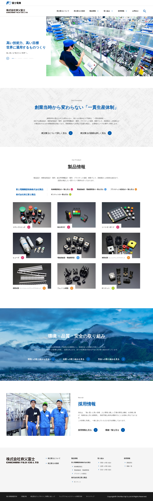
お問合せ (135, 11)
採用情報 (121, 11)
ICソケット (77, 482)
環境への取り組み (105, 462)
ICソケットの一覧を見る (59, 194)
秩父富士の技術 (79, 11)
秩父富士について (63, 11)
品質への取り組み (105, 466)
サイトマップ (90, 496)
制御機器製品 (78, 466)
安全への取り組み (105, 469)
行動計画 (24, 496)
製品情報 (92, 11)
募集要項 (129, 462)
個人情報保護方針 (11, 496)
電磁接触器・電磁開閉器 (81, 470)
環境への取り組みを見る (38, 359)
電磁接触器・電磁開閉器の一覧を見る (90, 189)
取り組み (107, 11)
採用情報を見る (85, 430)
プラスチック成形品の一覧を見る (122, 189)
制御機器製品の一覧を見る (60, 189)
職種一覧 (129, 466)
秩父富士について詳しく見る (54, 133)
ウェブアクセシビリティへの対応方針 (70, 496)
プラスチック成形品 (80, 473)
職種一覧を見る (112, 430)
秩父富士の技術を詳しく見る (93, 133)
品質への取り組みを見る (73, 359)
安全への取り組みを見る (108, 359)
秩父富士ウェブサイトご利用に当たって (43, 496)
